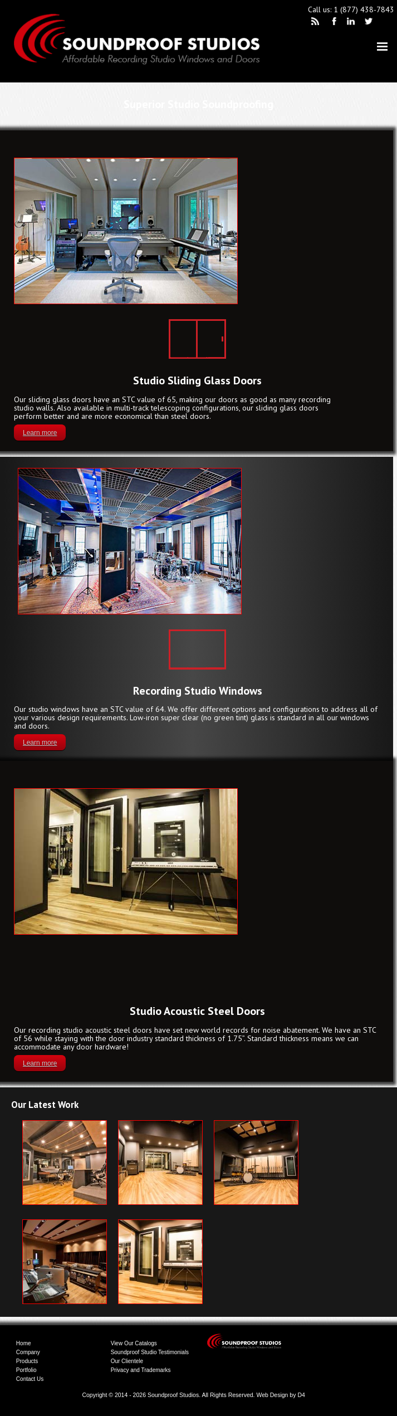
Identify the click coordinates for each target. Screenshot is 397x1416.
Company (28, 1352)
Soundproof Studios (173, 1394)
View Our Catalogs (134, 1343)
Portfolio (26, 1370)
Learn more (40, 433)
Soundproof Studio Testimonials (150, 1352)
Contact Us (29, 1379)
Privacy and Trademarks (141, 1370)
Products (27, 1361)
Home (23, 1343)
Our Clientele (127, 1361)
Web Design (272, 1394)
